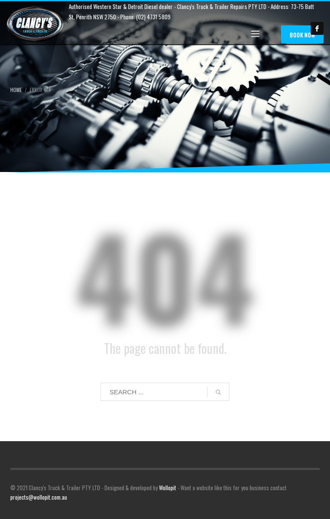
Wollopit (167, 487)
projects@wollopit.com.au (38, 497)
